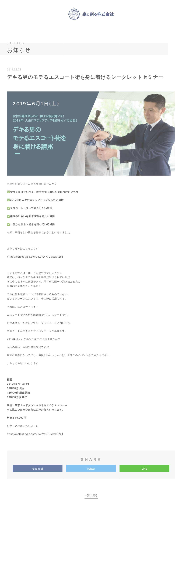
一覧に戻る (91, 495)
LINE (144, 468)
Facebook (37, 468)
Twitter (91, 468)
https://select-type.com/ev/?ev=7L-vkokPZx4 (35, 256)
